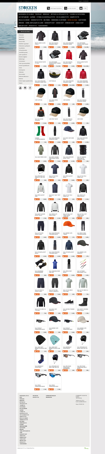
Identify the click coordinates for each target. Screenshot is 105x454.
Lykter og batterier (23, 54)
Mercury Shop (23, 26)
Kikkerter (21, 78)
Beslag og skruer (24, 20)
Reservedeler (22, 74)
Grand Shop (60, 23)
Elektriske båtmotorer (24, 76)
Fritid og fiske (72, 20)
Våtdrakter (21, 72)
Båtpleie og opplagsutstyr (59, 14)
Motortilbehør (24, 17)
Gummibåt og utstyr (23, 52)
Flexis (33, 448)
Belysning (47, 20)
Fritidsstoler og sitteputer (24, 46)
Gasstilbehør (22, 48)
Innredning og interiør (58, 20)
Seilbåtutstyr (74, 17)
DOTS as (24, 448)
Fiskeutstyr (21, 35)
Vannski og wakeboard (24, 65)
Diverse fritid (22, 41)
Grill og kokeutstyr (23, 50)
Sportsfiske (21, 37)
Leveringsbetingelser (51, 395)
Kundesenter (86, 1)
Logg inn (80, 1)
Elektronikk (82, 20)
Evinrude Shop (69, 23)
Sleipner (32, 17)
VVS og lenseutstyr (62, 17)
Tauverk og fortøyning (77, 14)
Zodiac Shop (79, 23)
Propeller (38, 14)
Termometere (22, 61)
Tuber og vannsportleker (24, 63)
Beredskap (46, 14)
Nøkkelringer (22, 59)
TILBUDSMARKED (43, 26)
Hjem (20, 28)
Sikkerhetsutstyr (36, 20)
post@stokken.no (82, 401)
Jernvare (21, 23)
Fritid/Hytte (33, 26)
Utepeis (20, 83)
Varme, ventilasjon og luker (34, 23)
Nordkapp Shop (50, 23)
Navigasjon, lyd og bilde (26, 14)
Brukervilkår (49, 397)
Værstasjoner (22, 70)
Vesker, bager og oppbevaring (25, 81)
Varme (20, 67)
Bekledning (30, 28)
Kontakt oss (26, 1)
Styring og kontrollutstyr (46, 17)
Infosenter (20, 1)
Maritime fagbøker (23, 56)
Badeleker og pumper (24, 43)
